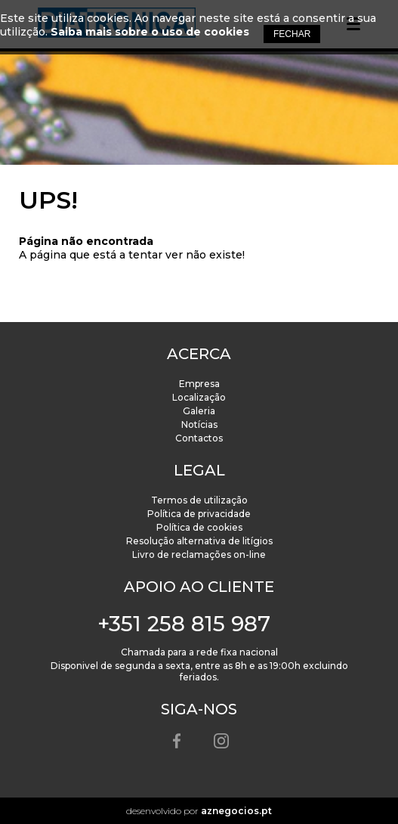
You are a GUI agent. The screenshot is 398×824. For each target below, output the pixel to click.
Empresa (199, 383)
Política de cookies (199, 527)
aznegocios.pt (236, 810)
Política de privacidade (199, 513)
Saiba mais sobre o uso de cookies (150, 32)
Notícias (199, 424)
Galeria (199, 411)
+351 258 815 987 (183, 624)
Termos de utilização (199, 500)
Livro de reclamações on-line (199, 554)
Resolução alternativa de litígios (199, 541)
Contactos (199, 438)
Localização (199, 397)
